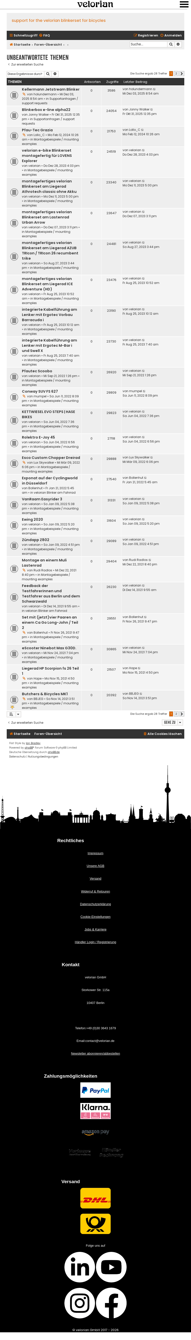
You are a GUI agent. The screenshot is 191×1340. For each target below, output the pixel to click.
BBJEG (38, 699)
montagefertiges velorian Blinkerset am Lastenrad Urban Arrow (47, 217)
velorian (34, 166)
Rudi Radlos (43, 570)
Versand (95, 878)
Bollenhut (35, 488)
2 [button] (176, 73)
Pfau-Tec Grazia (37, 130)
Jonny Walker (38, 114)
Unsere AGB (95, 866)
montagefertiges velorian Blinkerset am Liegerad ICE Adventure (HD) (47, 284)
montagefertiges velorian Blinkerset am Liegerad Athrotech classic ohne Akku (49, 186)
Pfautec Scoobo (37, 371)
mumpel (40, 396)
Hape (38, 678)
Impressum (95, 853)
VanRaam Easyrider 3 (42, 499)
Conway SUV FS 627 (40, 391)
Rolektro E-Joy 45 (38, 437)
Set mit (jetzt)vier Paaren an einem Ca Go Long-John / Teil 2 (50, 622)
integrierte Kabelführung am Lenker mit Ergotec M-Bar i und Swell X (49, 345)
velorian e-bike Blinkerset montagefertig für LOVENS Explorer (47, 155)
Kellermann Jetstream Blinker (51, 89)
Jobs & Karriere (95, 929)
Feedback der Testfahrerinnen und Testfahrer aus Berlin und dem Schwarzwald (51, 593)
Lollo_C (39, 135)
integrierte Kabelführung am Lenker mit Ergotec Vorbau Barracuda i (49, 314)
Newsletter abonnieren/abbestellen (95, 1053)
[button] (181, 73)
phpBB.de (54, 752)
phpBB (29, 748)
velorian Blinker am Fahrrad (55, 492)
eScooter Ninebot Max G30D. (49, 648)
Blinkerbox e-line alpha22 (46, 109)
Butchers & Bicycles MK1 (45, 693)
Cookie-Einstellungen (96, 917)
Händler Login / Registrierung (95, 942)
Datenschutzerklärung (95, 904)
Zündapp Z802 (35, 539)
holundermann (45, 94)
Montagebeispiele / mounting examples (46, 469)
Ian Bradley (33, 743)
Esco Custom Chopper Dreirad (51, 457)
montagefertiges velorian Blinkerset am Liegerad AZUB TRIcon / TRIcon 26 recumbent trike (50, 250)
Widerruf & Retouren (95, 891)
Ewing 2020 (32, 519)
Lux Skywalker (44, 462)
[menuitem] (44, 35)
